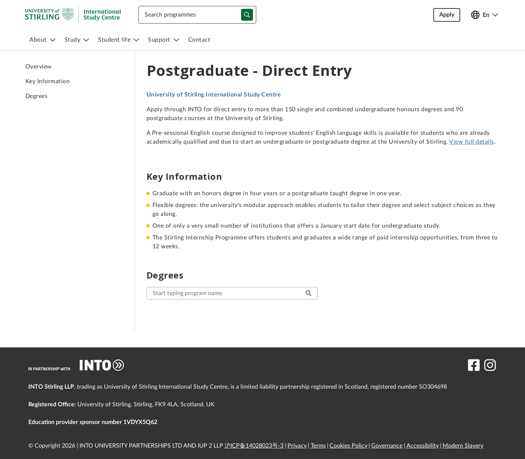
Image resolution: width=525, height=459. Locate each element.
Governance (386, 446)
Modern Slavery (463, 446)
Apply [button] (446, 15)
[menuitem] (42, 39)
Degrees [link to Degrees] (36, 96)
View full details (471, 142)
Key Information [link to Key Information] (47, 81)
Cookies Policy (348, 446)
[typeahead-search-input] (247, 15)
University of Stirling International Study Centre (214, 95)
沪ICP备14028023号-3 (254, 446)
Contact (199, 40)
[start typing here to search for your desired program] (232, 293)
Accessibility (422, 446)
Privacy (297, 446)
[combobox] (197, 15)
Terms (318, 446)
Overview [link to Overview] (38, 67)
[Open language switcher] (484, 14)
